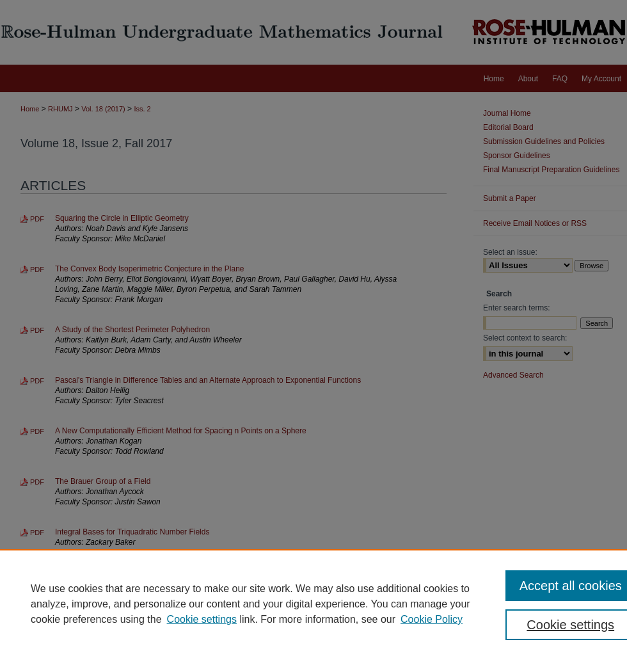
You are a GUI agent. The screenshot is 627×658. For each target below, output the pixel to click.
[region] (313, 603)
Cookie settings (202, 619)
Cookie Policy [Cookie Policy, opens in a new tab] (432, 619)
